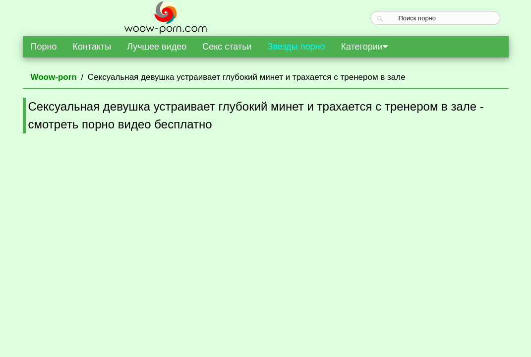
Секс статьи (226, 47)
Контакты (91, 47)
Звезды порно (296, 47)
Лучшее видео (156, 47)
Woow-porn (54, 77)
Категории (364, 47)
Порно (44, 47)
